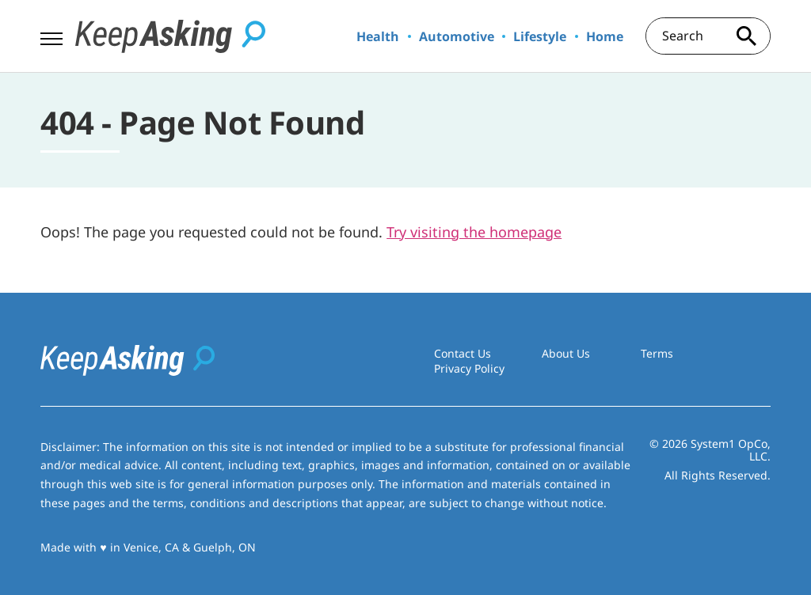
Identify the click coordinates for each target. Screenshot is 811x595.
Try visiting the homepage (474, 231)
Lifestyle (539, 36)
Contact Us (462, 353)
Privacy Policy (469, 368)
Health (377, 36)
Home (604, 36)
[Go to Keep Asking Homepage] (170, 36)
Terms (657, 353)
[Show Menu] (51, 34)
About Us (566, 353)
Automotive (456, 36)
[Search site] (747, 36)
